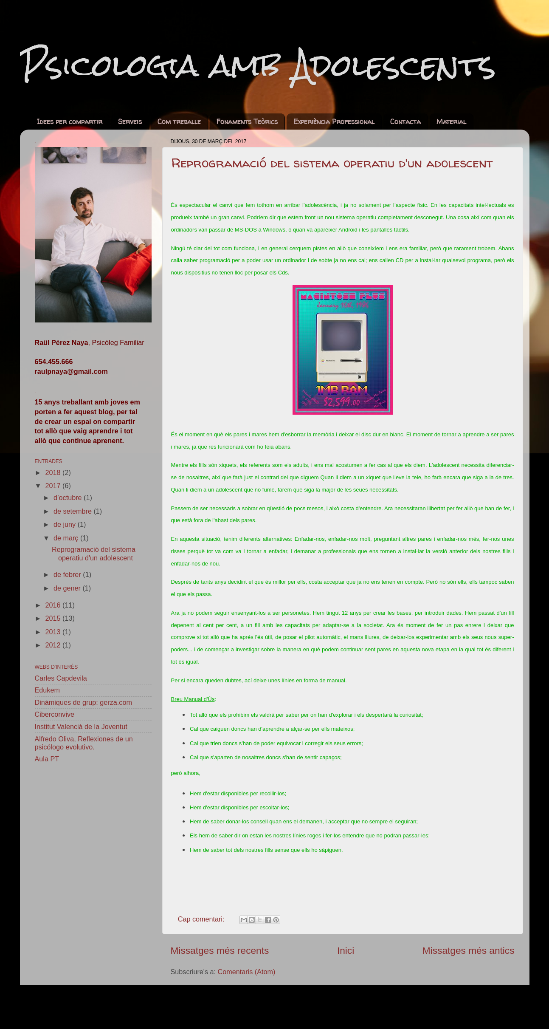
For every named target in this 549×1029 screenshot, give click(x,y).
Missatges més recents (220, 950)
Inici (345, 950)
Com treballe (179, 121)
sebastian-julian (308, 1007)
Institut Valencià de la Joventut (81, 726)
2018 (54, 472)
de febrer (68, 574)
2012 (54, 645)
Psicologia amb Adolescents (258, 65)
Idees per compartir (69, 121)
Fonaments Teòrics (247, 121)
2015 (54, 618)
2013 (54, 632)
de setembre (73, 511)
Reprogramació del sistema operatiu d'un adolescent (332, 162)
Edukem (47, 690)
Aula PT (47, 759)
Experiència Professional (333, 121)
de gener (67, 588)
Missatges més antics (468, 950)
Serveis (130, 121)
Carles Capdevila (61, 678)
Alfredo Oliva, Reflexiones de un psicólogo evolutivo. (84, 743)
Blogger (413, 1007)
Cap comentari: (202, 919)
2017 (54, 485)
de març (66, 538)
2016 (54, 605)
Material (451, 121)
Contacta (405, 121)
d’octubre (68, 497)
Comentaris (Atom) (247, 971)
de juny (65, 524)
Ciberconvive (55, 714)
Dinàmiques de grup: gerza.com (83, 702)
